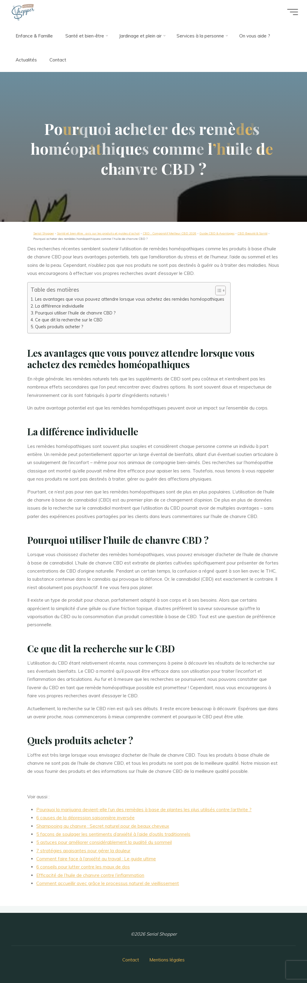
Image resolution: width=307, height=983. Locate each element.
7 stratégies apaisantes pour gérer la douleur (84, 850)
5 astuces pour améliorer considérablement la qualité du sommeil (104, 842)
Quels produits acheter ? (59, 326)
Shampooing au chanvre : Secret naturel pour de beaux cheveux (103, 826)
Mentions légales (167, 960)
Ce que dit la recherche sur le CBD (69, 320)
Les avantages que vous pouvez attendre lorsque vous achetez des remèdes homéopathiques (129, 299)
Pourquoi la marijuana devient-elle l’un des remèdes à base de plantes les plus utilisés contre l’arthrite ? (144, 809)
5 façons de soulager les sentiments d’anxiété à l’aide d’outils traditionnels (114, 834)
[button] (217, 290)
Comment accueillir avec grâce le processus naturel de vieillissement (108, 883)
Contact (130, 960)
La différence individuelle (59, 306)
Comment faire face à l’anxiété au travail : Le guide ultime (96, 859)
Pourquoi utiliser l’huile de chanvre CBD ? (75, 313)
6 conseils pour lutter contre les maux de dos (83, 867)
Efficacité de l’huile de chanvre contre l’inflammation (91, 875)
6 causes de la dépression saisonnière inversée (86, 818)
